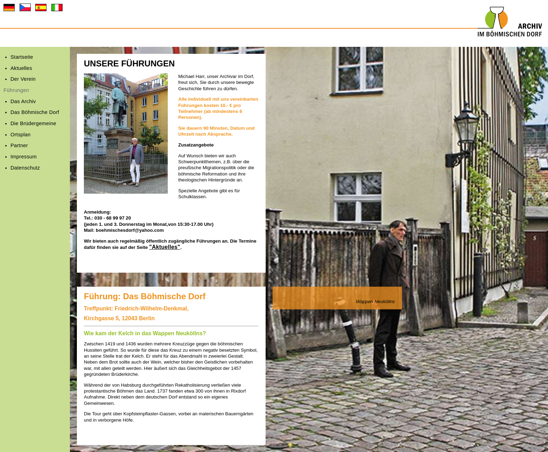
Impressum (23, 156)
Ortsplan (20, 134)
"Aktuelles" (164, 247)
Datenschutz (25, 168)
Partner (19, 145)
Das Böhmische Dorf (34, 112)
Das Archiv (23, 101)
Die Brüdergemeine (33, 123)
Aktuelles (21, 68)
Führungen (16, 90)
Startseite (21, 57)
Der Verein (23, 79)
